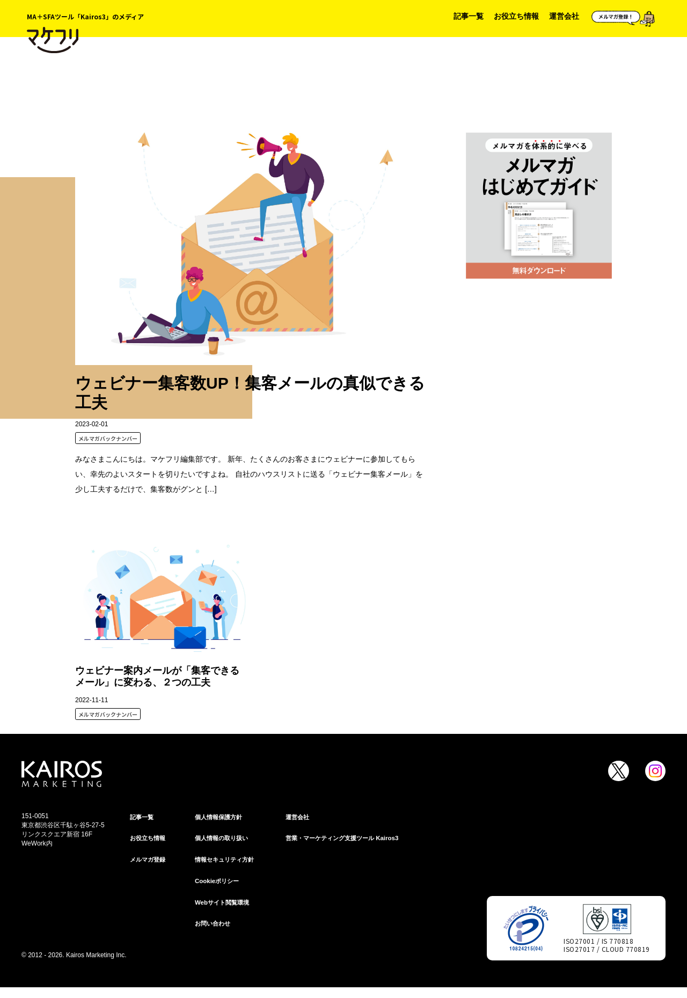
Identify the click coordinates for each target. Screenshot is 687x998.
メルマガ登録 (149, 861)
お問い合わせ (214, 927)
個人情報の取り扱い (224, 839)
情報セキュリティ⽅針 (227, 861)
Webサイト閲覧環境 (224, 905)
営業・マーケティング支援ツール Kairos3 (346, 839)
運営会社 (564, 16)
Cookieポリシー (218, 883)
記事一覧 (469, 16)
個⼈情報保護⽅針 (220, 817)
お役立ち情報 (516, 16)
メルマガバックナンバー (107, 438)
